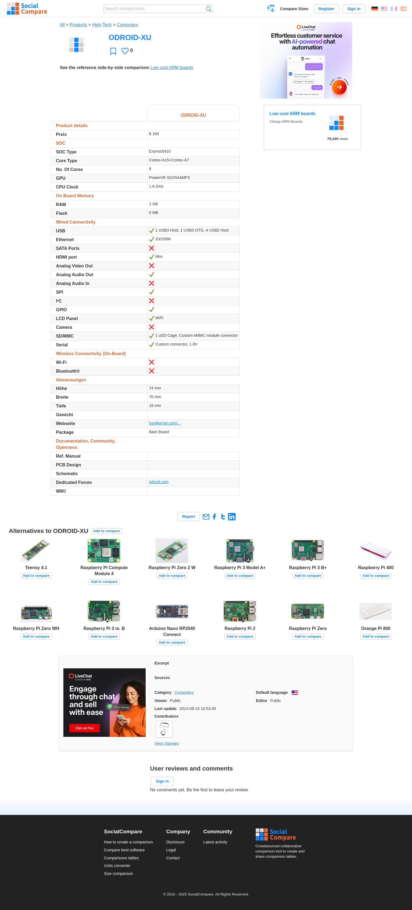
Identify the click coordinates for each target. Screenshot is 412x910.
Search (208, 8)
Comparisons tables (121, 858)
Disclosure (175, 842)
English (384, 9)
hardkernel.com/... (164, 423)
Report (188, 516)
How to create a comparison (128, 842)
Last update (165, 708)
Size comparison (118, 873)
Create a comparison (271, 9)
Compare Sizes (294, 9)
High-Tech (102, 24)
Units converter (117, 865)
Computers (127, 24)
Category (162, 692)
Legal (171, 850)
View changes (166, 743)
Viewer (160, 700)
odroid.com (158, 482)
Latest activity (215, 842)
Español (403, 9)
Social (281, 834)
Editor (261, 700)
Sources (162, 677)
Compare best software (124, 850)
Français (394, 9)
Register (327, 9)
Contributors (166, 716)
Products (78, 24)
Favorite (113, 51)
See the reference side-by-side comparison (104, 67)
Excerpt (161, 663)
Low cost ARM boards (172, 67)
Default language (272, 692)
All (62, 24)
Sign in (353, 9)
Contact (173, 858)
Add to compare (106, 531)
